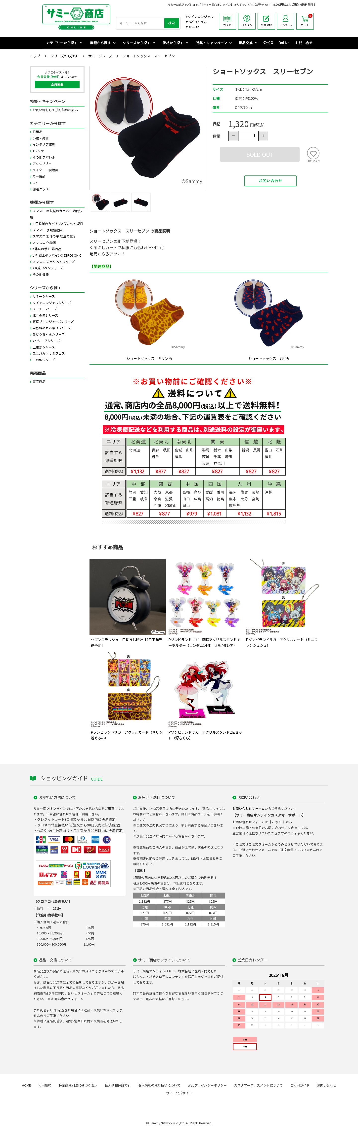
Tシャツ (38, 151)
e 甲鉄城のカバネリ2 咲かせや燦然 (58, 223)
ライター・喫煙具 (45, 170)
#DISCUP (192, 26)
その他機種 (41, 274)
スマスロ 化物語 (44, 242)
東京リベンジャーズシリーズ (53, 321)
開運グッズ (41, 189)
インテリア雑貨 (44, 144)
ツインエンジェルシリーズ (52, 303)
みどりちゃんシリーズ (49, 334)
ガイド (227, 21)
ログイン (246, 21)
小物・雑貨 (41, 138)
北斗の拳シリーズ (45, 315)
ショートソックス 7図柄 (268, 358)
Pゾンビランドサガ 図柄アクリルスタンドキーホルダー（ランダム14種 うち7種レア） (204, 642)
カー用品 (39, 176)
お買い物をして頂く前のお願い (55, 110)
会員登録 (266, 21)
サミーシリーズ (44, 296)
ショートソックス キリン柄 (149, 358)
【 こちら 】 (277, 822)
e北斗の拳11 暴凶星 (47, 249)
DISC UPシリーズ (45, 309)
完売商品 (39, 381)
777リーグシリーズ (46, 341)
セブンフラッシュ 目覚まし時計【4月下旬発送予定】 (126, 642)
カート (307, 20)
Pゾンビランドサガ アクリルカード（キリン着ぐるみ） (127, 735)
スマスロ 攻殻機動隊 (47, 230)
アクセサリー (42, 163)
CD (35, 182)
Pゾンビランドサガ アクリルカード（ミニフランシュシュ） (282, 642)
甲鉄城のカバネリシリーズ (52, 328)
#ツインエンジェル (200, 16)
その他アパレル (44, 157)
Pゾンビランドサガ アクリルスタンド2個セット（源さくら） (205, 735)
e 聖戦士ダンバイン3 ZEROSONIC (57, 255)
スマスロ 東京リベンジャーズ (54, 262)
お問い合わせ (270, 181)
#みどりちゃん (196, 21)
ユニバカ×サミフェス (49, 353)
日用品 (37, 132)
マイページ (285, 21)
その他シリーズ (44, 360)
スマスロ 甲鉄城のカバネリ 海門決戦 (56, 214)
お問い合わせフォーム (248, 808)
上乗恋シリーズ (44, 347)
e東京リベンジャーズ (48, 268)
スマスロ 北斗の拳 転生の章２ (54, 236)
